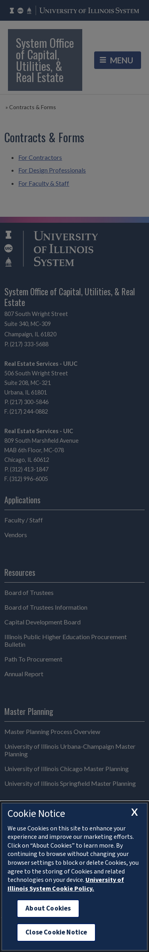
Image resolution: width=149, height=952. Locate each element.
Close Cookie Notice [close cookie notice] (56, 932)
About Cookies (48, 908)
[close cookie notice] (134, 812)
